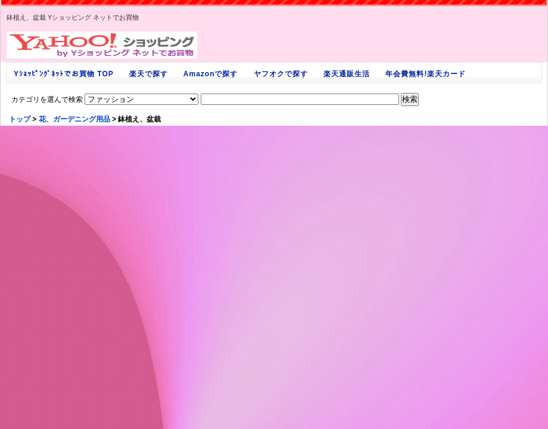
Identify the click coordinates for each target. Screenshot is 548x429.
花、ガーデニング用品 (74, 119)
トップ (19, 119)
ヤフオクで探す (280, 74)
